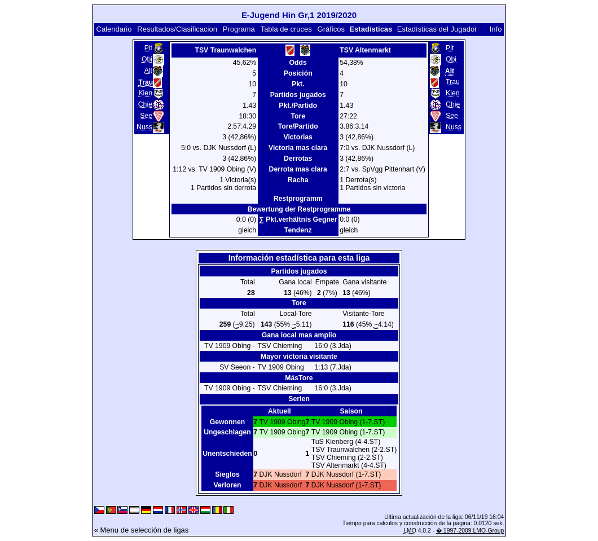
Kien (145, 93)
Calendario (114, 29)
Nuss (144, 127)
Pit (148, 48)
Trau (453, 82)
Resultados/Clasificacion (177, 29)
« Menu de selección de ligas (141, 530)
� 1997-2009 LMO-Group (470, 530)
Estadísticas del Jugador (437, 29)
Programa (239, 29)
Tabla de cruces (286, 29)
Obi (147, 59)
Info (496, 29)
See (146, 116)
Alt (148, 70)
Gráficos (331, 29)
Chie (145, 104)
